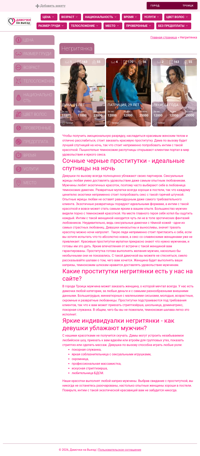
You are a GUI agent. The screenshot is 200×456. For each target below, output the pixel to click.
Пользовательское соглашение (119, 450)
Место (112, 25)
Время (131, 17)
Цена (49, 17)
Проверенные (139, 25)
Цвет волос (177, 17)
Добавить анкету (50, 6)
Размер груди (51, 25)
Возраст (70, 17)
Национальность (101, 17)
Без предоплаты (173, 25)
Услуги (152, 17)
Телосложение (85, 25)
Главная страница (163, 37)
